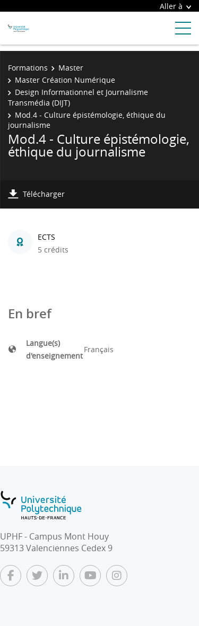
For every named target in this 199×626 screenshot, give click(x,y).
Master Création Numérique (65, 80)
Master (70, 68)
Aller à (175, 6)
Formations (28, 68)
